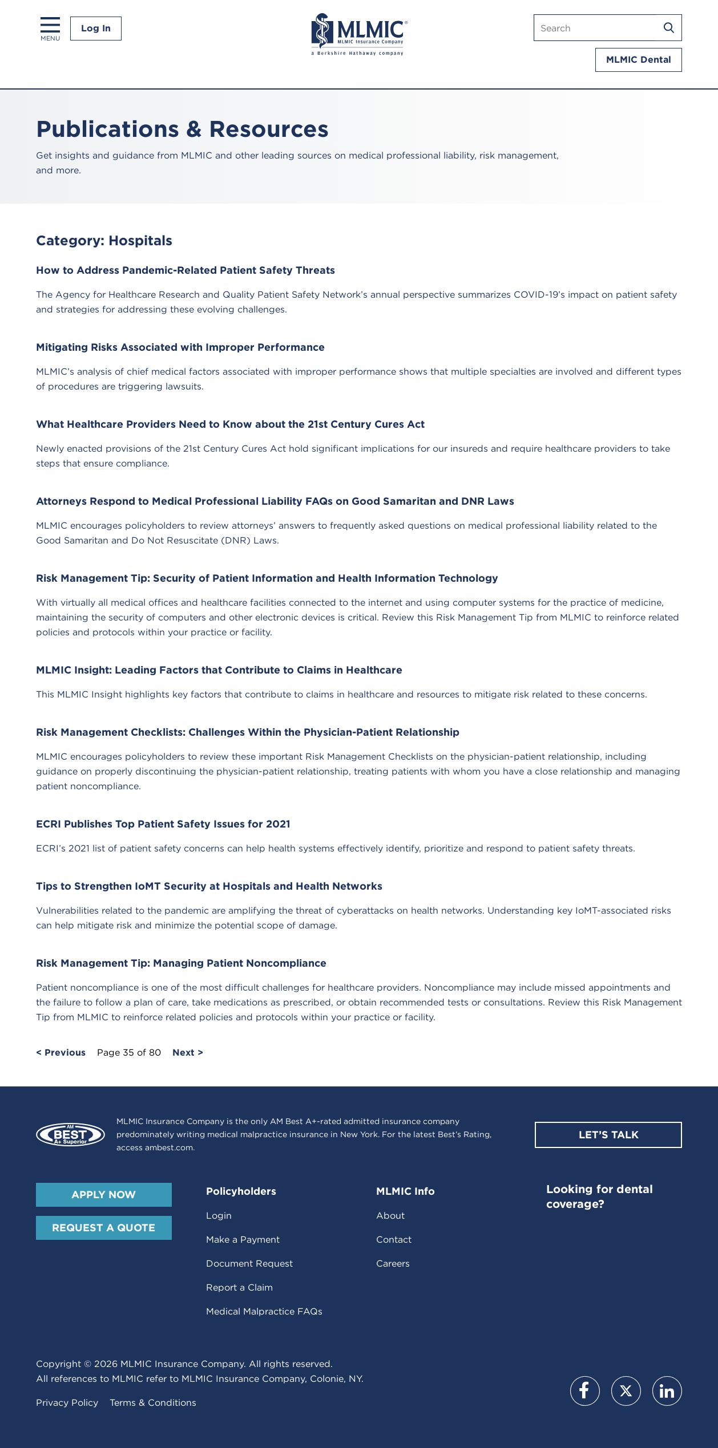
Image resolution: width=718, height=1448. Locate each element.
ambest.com (169, 1147)
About (390, 1215)
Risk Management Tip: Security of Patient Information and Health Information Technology (267, 578)
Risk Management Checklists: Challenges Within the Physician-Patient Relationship (247, 732)
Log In (96, 28)
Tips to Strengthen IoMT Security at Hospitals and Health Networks (209, 886)
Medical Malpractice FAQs (264, 1311)
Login (219, 1215)
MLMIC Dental (638, 59)
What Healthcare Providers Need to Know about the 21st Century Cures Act (230, 424)
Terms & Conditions (153, 1402)
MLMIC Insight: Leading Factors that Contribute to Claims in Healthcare (219, 670)
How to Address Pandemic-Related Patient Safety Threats (185, 270)
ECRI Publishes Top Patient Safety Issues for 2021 (163, 824)
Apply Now (103, 1194)
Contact (394, 1239)
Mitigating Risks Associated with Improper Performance (180, 347)
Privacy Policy (67, 1402)
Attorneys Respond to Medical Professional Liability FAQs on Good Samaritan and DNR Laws (275, 501)
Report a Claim (239, 1287)
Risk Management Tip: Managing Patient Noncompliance (181, 963)
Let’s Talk (609, 1135)
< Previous (61, 1053)
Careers (393, 1263)
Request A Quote (103, 1228)
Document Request (249, 1263)
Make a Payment (243, 1239)
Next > (187, 1053)
